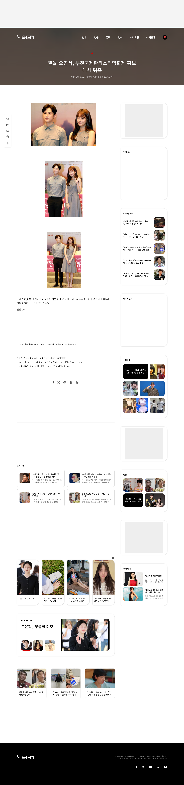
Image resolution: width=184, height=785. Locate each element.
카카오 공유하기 (64, 382)
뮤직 (108, 37)
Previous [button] (63, 635)
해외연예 (150, 37)
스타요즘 (134, 37)
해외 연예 (127, 568)
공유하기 (7, 124)
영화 (120, 37)
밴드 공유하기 (77, 382)
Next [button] (107, 635)
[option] (85, 635)
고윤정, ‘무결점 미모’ (37, 626)
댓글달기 (7, 130)
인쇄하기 (7, 136)
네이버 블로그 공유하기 (71, 382)
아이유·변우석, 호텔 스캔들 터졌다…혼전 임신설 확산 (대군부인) (44, 366)
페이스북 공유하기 (53, 382)
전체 (84, 37)
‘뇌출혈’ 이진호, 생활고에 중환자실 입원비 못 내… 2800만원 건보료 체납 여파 (49, 362)
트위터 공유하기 (58, 382)
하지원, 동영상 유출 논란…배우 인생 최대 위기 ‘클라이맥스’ (42, 358)
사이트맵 (159, 756)
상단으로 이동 (7, 143)
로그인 (165, 756)
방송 (96, 37)
